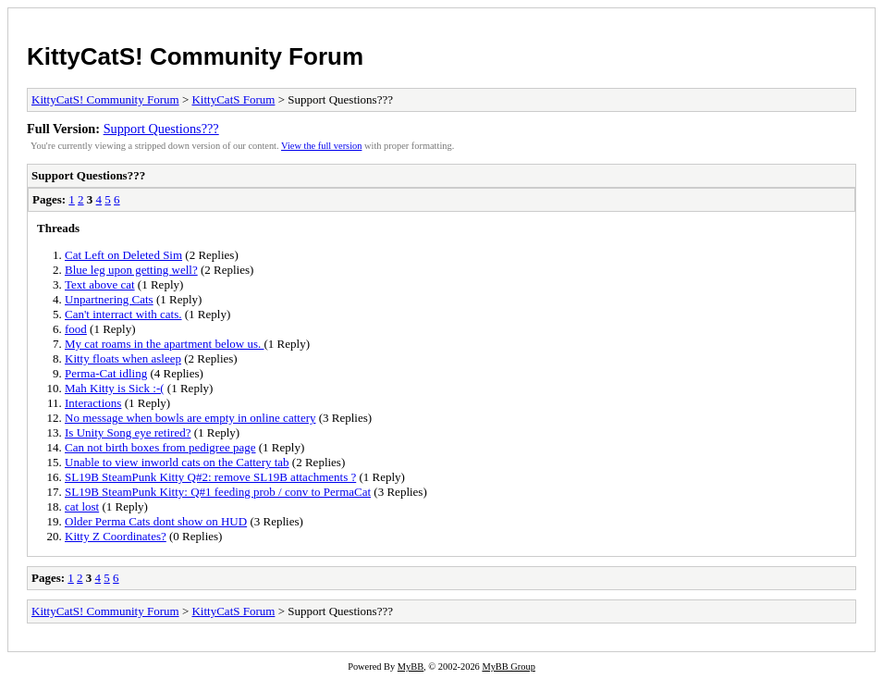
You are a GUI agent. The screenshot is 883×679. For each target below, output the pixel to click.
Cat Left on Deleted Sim (123, 255)
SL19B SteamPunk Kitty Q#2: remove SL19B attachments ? (210, 477)
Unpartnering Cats (109, 299)
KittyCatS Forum (233, 99)
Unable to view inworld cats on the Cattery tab (177, 462)
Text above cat (100, 284)
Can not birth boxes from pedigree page (160, 447)
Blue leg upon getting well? (131, 270)
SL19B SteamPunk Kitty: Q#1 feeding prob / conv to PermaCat (218, 492)
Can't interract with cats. (123, 314)
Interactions (93, 403)
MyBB (410, 666)
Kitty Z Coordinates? (115, 536)
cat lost (82, 506)
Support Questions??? (161, 128)
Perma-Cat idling (106, 373)
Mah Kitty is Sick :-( (115, 388)
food (76, 329)
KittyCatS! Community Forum (195, 56)
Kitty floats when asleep (123, 358)
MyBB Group (508, 666)
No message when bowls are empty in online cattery (190, 418)
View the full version (321, 146)
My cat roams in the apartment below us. (164, 344)
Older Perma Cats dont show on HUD (156, 521)
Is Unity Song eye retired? (127, 432)
